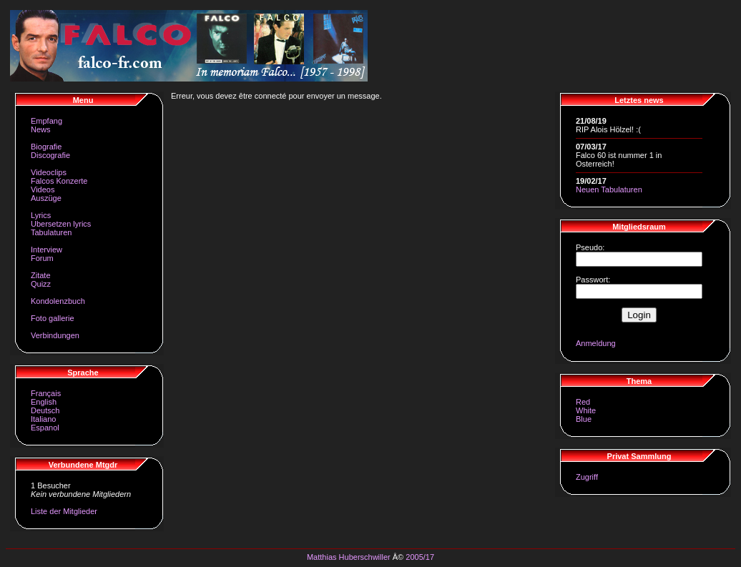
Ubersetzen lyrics (61, 224)
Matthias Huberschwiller (349, 557)
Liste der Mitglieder (64, 511)
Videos (42, 189)
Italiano (43, 419)
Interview (46, 249)
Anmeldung (596, 343)
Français (46, 393)
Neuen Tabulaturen (609, 189)
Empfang (46, 121)
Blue (584, 419)
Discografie (50, 155)
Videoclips (49, 172)
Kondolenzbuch (58, 301)
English (44, 402)
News (41, 129)
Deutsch (45, 410)
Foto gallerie (52, 318)
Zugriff (587, 477)
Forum (42, 258)
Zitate (41, 275)
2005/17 (420, 557)
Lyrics (41, 215)
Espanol (45, 427)
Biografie (46, 146)
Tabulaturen (51, 232)
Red (583, 402)
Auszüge (46, 198)
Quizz (41, 284)
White (586, 410)
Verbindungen (55, 335)
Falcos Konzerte (59, 181)
